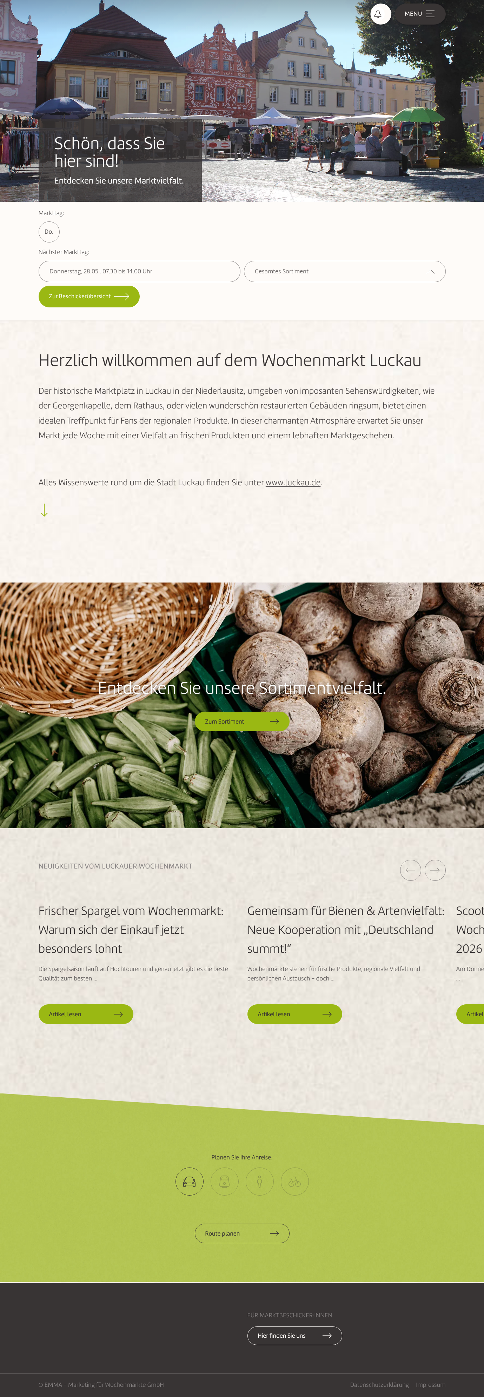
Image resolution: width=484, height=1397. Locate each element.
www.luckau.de (293, 483)
